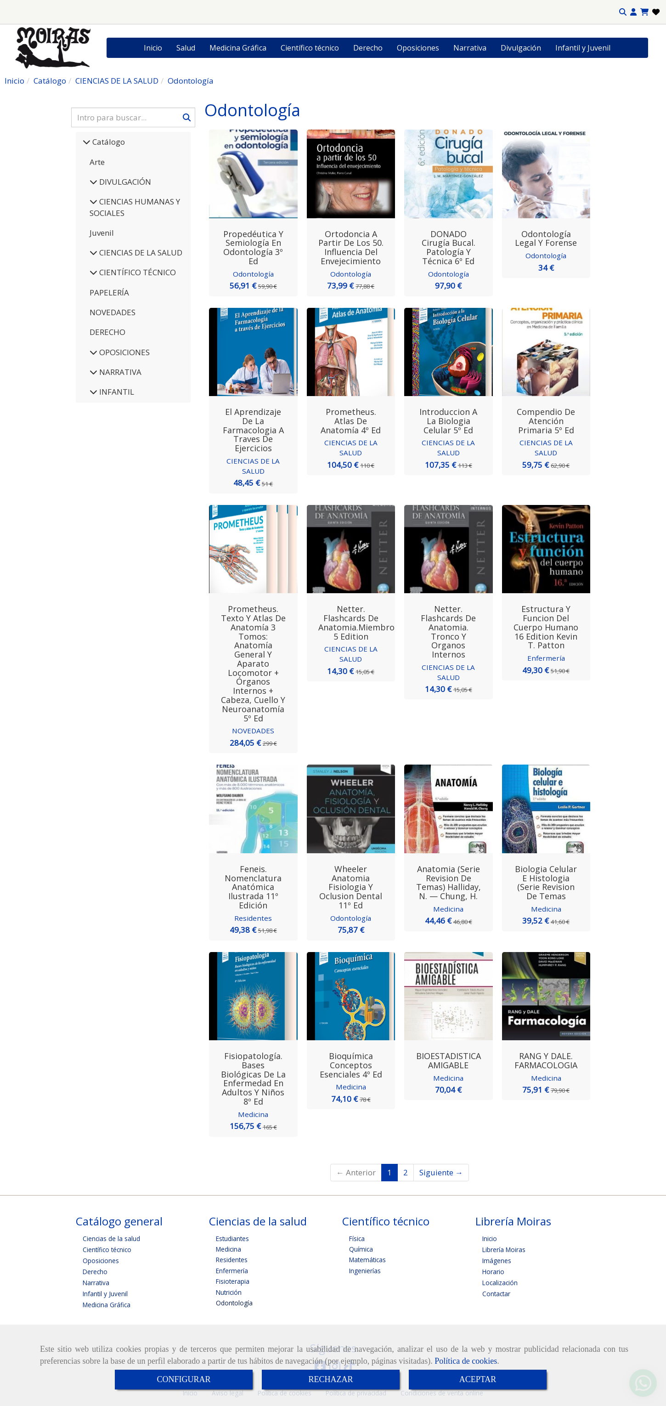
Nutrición (229, 1291)
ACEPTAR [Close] (478, 1379)
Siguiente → (441, 1171)
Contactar (496, 1292)
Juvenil (102, 232)
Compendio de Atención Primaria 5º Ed (546, 421)
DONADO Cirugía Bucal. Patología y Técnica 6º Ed (448, 247)
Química (361, 1247)
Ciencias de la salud (111, 1237)
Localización (500, 1281)
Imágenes (496, 1259)
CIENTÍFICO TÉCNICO (136, 272)
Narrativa (469, 48)
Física (357, 1237)
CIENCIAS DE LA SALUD (139, 252)
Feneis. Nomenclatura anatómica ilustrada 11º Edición (253, 886)
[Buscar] (133, 117)
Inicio (153, 48)
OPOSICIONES (123, 352)
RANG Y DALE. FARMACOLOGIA (545, 1059)
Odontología (253, 273)
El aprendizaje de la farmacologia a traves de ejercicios (253, 430)
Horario (493, 1270)
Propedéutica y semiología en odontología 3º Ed (253, 247)
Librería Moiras (503, 1248)
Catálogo (107, 141)
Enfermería (546, 657)
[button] (633, 12)
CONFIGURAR (183, 1379)
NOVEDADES (112, 312)
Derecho (368, 48)
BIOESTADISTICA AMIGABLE (448, 1059)
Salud (185, 48)
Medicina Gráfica (237, 48)
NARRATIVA (119, 372)
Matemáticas (367, 1258)
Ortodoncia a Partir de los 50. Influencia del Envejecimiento (351, 247)
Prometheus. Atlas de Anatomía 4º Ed (351, 421)
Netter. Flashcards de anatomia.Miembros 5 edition (358, 622)
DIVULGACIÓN (124, 181)
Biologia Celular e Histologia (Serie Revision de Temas (546, 881)
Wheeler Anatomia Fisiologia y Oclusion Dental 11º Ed (350, 886)
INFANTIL (115, 391)
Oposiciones (418, 48)
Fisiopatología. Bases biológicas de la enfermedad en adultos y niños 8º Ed (253, 1077)
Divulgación (521, 48)
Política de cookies (466, 1361)
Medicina (449, 908)
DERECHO (107, 332)
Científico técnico (310, 48)
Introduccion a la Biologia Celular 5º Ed (448, 421)
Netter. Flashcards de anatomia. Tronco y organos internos (448, 631)
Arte (97, 162)
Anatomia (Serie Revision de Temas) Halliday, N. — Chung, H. (448, 881)
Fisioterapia (232, 1280)
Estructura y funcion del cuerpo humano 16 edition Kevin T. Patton (546, 626)
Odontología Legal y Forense (546, 238)
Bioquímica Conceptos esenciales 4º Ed (351, 1064)
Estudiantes (232, 1237)
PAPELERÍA (109, 292)
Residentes (253, 917)
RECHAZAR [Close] (330, 1379)
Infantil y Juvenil (582, 48)
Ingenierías (365, 1269)
